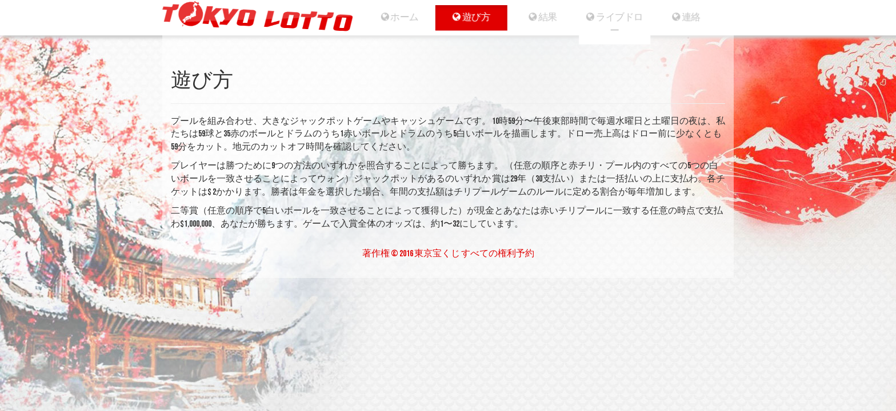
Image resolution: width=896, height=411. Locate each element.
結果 (543, 17)
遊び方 (470, 17)
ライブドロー (616, 24)
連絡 (689, 17)
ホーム (397, 17)
